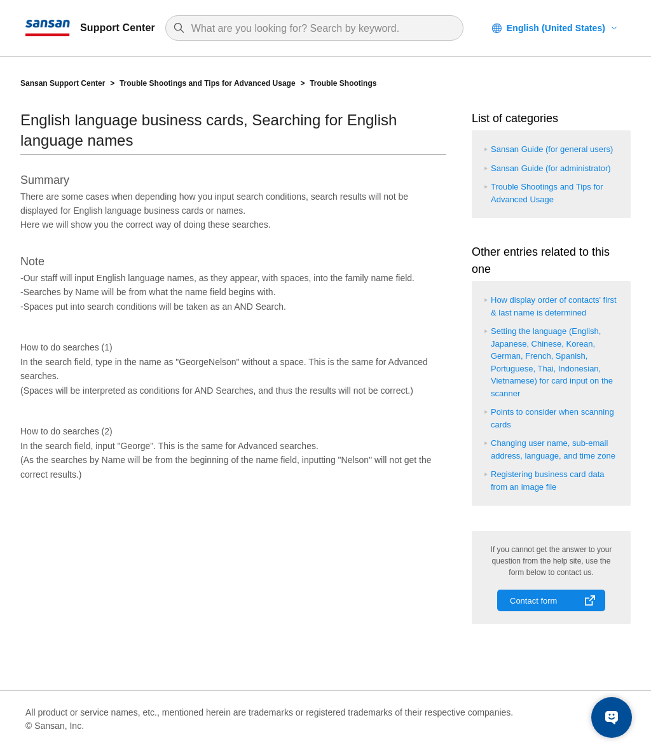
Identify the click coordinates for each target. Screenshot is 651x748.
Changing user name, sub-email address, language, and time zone (553, 449)
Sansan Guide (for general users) (552, 149)
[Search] (320, 28)
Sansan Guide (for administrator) (551, 168)
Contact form (533, 601)
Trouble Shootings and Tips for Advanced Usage (208, 83)
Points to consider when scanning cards (552, 418)
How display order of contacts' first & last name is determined (554, 306)
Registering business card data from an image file (548, 480)
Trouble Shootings (343, 83)
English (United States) (556, 28)
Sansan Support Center (62, 83)
